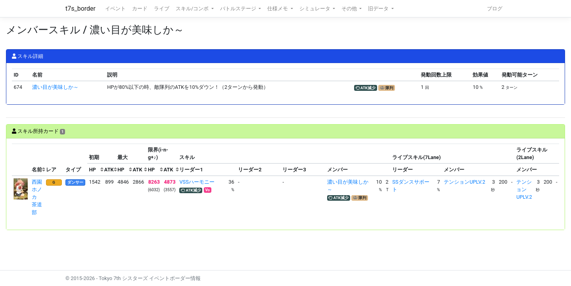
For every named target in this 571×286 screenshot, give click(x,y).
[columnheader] (21, 160)
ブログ (494, 9)
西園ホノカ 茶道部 (37, 197)
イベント (115, 9)
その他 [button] (349, 9)
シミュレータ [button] (315, 9)
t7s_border (80, 8)
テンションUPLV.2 (464, 182)
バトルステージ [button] (238, 9)
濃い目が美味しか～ (55, 87)
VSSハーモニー (196, 182)
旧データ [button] (379, 9)
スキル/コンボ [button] (193, 9)
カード (140, 9)
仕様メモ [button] (278, 9)
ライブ (161, 9)
